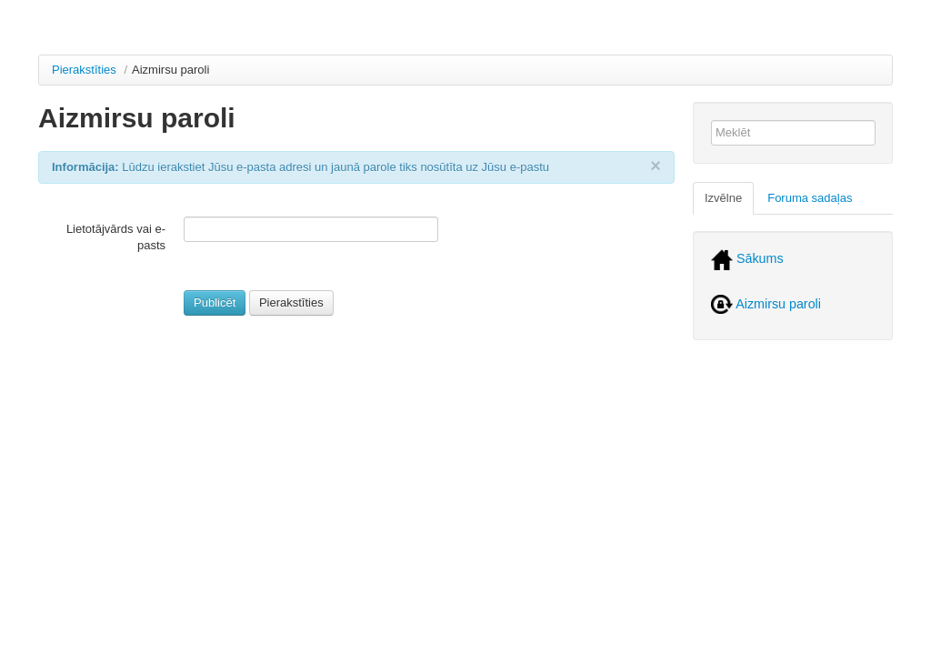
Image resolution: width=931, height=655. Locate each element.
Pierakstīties (84, 69)
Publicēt (214, 302)
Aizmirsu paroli (766, 304)
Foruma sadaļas (809, 198)
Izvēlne (723, 198)
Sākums (747, 258)
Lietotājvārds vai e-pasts (115, 237)
